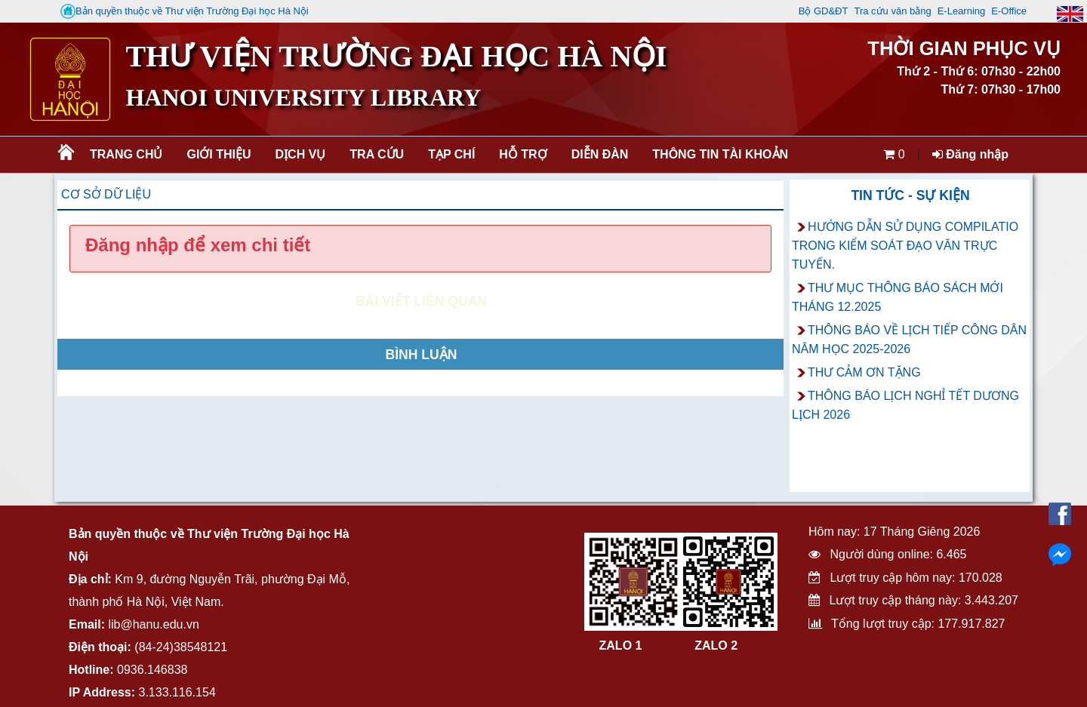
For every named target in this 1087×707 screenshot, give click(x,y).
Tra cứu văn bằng (892, 11)
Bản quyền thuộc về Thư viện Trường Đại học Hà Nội (184, 11)
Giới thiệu (218, 154)
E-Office (1009, 11)
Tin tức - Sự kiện (910, 195)
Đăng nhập (970, 154)
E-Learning (962, 11)
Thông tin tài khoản (720, 154)
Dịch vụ (301, 154)
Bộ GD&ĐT (823, 11)
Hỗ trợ (523, 154)
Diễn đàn (600, 154)
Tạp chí (451, 154)
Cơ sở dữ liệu (106, 194)
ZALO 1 (620, 645)
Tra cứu (377, 154)
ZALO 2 (715, 645)
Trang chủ (126, 154)
